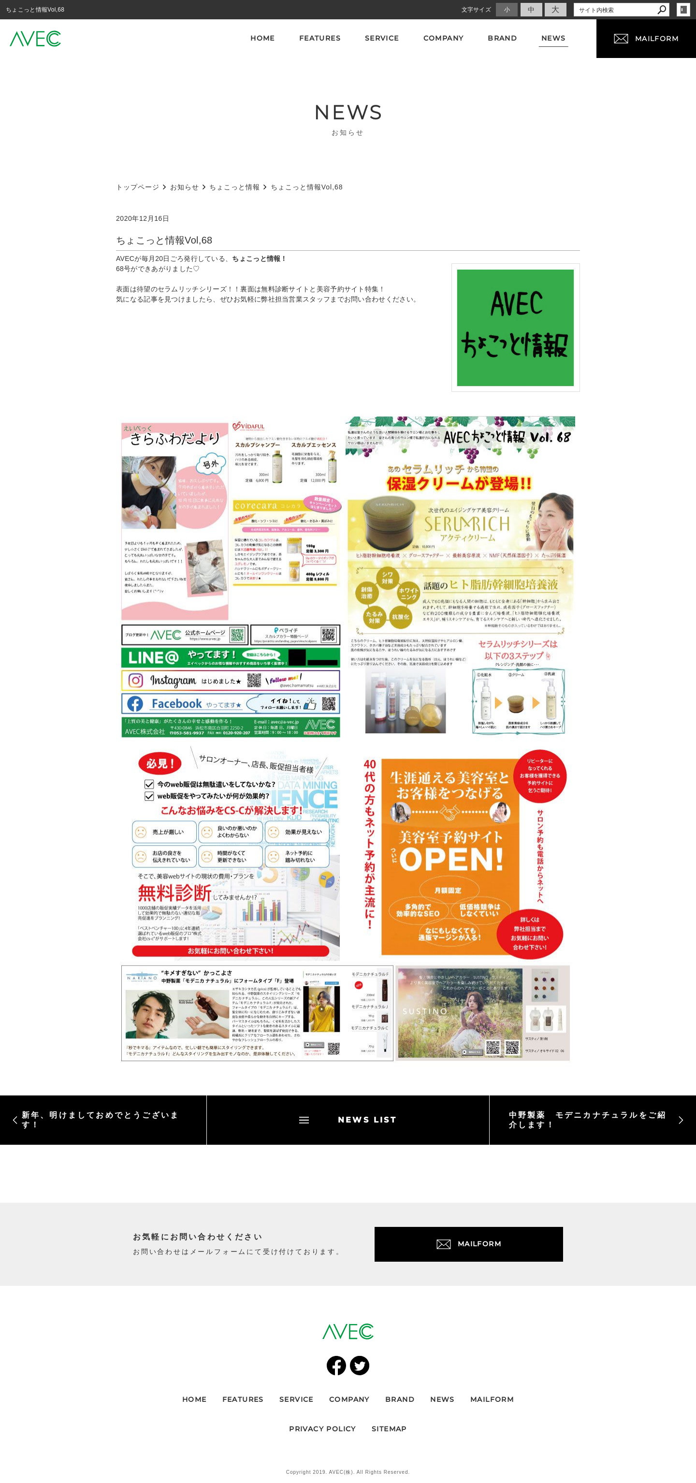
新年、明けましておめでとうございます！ (95, 1120)
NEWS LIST (348, 1119)
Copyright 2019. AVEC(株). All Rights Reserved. (348, 1472)
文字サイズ (477, 9)
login (683, 9)
